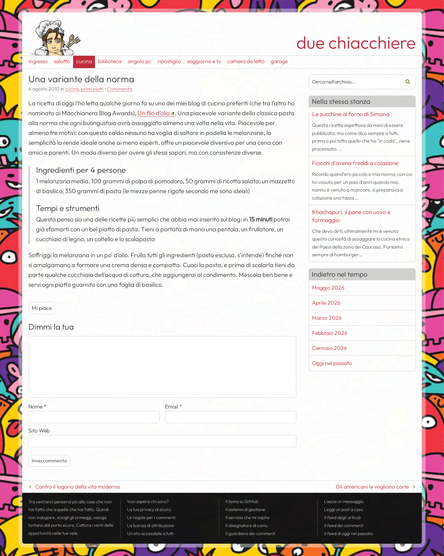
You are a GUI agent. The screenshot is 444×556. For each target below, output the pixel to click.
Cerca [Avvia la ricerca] (405, 82)
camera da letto (246, 61)
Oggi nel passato (332, 363)
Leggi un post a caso (343, 509)
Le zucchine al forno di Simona (350, 114)
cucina (84, 61)
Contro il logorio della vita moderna (77, 486)
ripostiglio (169, 61)
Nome (37, 406)
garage (279, 61)
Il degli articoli (342, 517)
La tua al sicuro (149, 509)
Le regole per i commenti (151, 517)
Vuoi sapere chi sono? (148, 501)
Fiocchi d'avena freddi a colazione (355, 163)
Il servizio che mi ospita (247, 517)
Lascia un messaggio (344, 501)
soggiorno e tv (204, 61)
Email (173, 406)
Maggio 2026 (328, 287)
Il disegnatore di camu (246, 525)
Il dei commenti (344, 525)
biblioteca (109, 61)
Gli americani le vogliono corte (372, 486)
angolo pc (139, 61)
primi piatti (92, 89)
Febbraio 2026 (329, 332)
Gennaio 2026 (329, 347)
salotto (62, 61)
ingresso (38, 61)
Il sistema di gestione (245, 509)
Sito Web (39, 430)
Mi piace (42, 307)
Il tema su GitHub (241, 501)
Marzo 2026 (327, 317)
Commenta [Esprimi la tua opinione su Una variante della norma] (119, 89)
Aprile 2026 (326, 302)
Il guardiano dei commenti (250, 533)
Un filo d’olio (154, 113)
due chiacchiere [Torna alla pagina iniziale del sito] (356, 42)
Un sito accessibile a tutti (150, 533)
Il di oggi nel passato (348, 533)
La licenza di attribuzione (150, 525)
